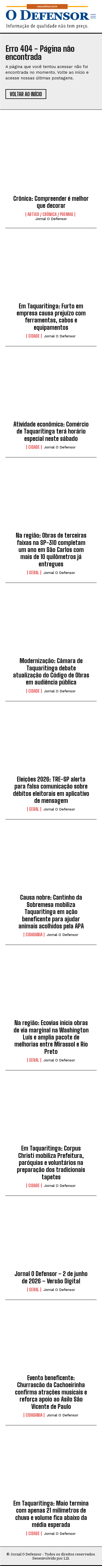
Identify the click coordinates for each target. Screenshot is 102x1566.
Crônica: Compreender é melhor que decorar (51, 202)
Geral (34, 572)
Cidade (34, 336)
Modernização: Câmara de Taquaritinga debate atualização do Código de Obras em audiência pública (51, 671)
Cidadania (34, 934)
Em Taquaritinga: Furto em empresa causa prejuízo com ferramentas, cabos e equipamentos (51, 316)
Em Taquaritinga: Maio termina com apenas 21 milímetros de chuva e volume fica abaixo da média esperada (51, 1514)
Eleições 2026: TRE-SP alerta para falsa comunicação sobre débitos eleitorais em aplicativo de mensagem (51, 790)
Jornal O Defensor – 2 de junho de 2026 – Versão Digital (51, 1277)
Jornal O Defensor (51, 219)
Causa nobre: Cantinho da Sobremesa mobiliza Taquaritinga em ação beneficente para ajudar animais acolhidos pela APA (51, 912)
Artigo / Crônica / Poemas (50, 214)
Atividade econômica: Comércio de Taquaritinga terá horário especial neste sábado (51, 431)
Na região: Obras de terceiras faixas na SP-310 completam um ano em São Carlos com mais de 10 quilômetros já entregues (51, 550)
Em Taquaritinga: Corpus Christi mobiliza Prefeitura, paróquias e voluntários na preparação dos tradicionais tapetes (51, 1163)
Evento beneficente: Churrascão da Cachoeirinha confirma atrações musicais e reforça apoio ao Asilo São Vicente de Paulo (51, 1392)
